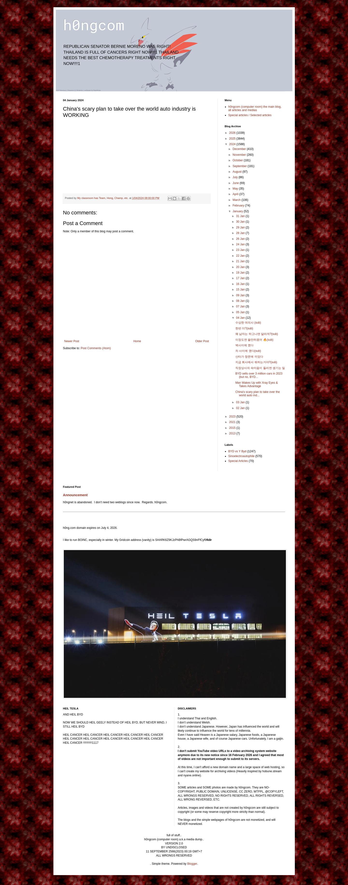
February (238, 205)
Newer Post (71, 341)
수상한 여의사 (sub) (248, 322)
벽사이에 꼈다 (244, 345)
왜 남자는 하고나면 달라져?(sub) (256, 334)
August (237, 171)
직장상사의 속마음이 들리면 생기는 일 (260, 368)
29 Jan (241, 227)
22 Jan (241, 255)
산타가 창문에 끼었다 (249, 356)
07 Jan (241, 306)
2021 (232, 422)
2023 (232, 416)
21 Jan (241, 261)
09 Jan (241, 295)
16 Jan (241, 284)
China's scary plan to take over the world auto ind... (257, 393)
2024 (232, 144)
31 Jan (241, 216)
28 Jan (241, 233)
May (235, 188)
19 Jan (241, 272)
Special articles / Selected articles (250, 115)
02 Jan (241, 408)
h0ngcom (93, 24)
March (236, 200)
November (239, 154)
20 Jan (241, 267)
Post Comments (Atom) (96, 348)
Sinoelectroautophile (241, 456)
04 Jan (241, 317)
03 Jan (241, 402)
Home (137, 341)
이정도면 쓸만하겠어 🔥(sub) (254, 339)
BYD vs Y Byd (237, 451)
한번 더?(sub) (244, 328)
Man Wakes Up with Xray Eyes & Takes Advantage (256, 384)
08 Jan (241, 301)
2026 (232, 133)
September (239, 166)
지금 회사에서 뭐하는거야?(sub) (256, 362)
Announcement (75, 495)
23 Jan (241, 250)
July (235, 177)
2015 (232, 428)
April (235, 194)
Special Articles (238, 461)
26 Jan (241, 239)
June (235, 183)
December (239, 149)
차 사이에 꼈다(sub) (248, 351)
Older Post (202, 341)
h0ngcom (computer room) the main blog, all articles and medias (255, 108)
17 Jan (241, 278)
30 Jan (241, 221)
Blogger (192, 863)
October (238, 160)
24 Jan (241, 244)
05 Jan (241, 312)
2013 (232, 433)
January (238, 211)
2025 (232, 138)
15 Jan (241, 289)
